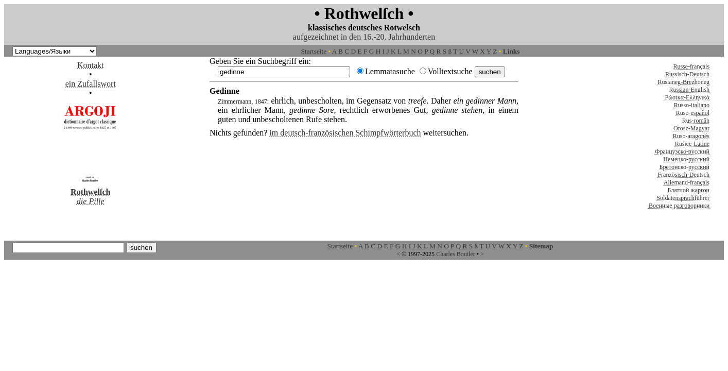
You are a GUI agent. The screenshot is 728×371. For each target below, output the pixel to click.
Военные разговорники (679, 205)
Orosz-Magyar (691, 128)
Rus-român (695, 120)
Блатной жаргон (689, 190)
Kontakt (90, 65)
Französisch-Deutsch (683, 174)
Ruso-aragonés (691, 136)
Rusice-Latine (692, 143)
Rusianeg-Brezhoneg (683, 82)
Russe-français (691, 66)
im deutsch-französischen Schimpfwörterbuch (345, 132)
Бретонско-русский (684, 167)
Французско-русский (682, 151)
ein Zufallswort (90, 83)
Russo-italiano (691, 105)
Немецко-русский (686, 159)
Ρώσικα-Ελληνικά (687, 97)
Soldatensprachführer (682, 197)
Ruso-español (692, 112)
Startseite (314, 51)
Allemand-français (686, 182)
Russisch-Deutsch (687, 74)
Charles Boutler (455, 254)
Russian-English (689, 89)
